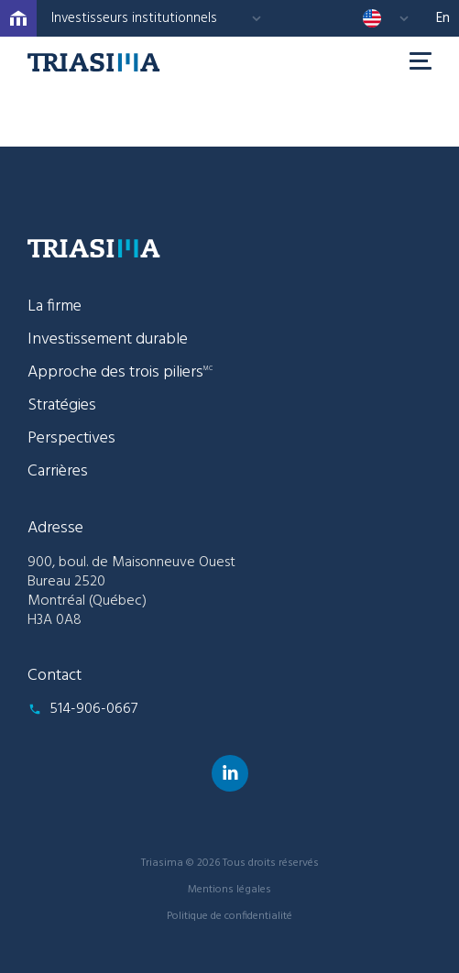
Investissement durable (107, 339)
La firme (54, 306)
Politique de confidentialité (229, 916)
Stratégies (61, 405)
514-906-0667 (93, 709)
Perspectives (71, 438)
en (443, 18)
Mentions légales (229, 889)
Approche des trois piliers (120, 372)
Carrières (57, 471)
